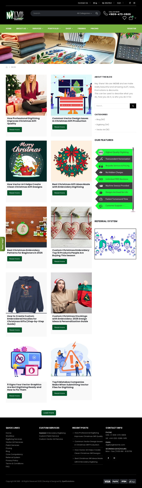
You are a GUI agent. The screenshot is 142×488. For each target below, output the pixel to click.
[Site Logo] (15, 15)
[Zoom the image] (115, 230)
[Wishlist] (124, 18)
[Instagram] (134, 3)
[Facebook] (130, 3)
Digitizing (101, 124)
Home (8, 28)
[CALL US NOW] (118, 13)
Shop (68, 28)
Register (131, 28)
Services (36, 28)
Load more (49, 412)
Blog (95, 3)
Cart (119, 3)
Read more (14, 129)
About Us (21, 28)
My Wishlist (107, 3)
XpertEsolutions (68, 481)
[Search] (97, 13)
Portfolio (53, 28)
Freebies (82, 28)
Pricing (94, 28)
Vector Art (101, 129)
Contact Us (83, 3)
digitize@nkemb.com (115, 444)
